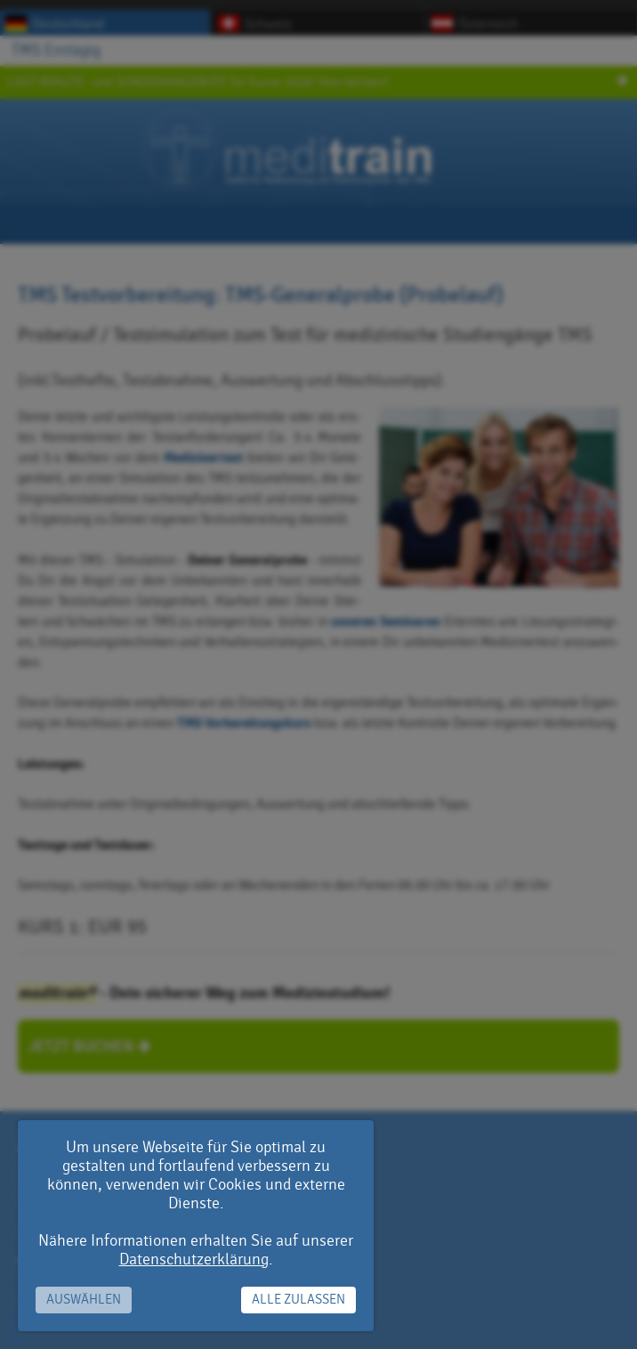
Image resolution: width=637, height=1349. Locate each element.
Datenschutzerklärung (194, 1259)
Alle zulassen (298, 1299)
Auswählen (83, 1299)
